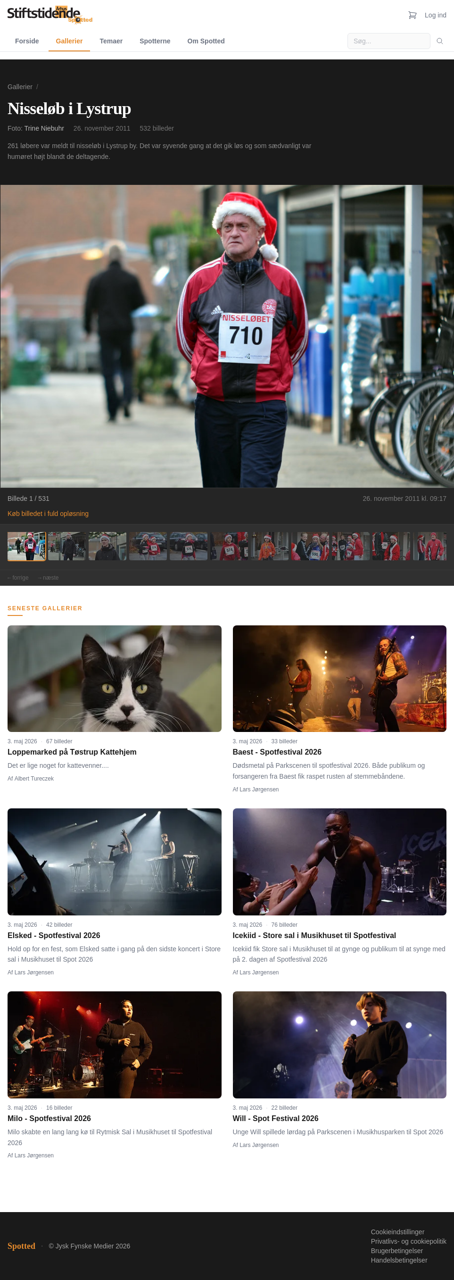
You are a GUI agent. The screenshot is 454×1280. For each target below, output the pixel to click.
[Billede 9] (351, 546)
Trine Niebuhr (44, 128)
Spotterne (155, 41)
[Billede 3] (107, 546)
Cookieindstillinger (398, 1232)
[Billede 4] (148, 546)
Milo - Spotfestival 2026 (49, 1118)
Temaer (111, 41)
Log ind (435, 15)
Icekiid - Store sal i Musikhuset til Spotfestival (314, 935)
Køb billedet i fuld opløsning (48, 513)
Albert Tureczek (34, 778)
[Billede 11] (432, 546)
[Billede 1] (26, 546)
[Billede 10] (391, 546)
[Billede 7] (270, 546)
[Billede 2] (67, 546)
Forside (27, 41)
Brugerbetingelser (397, 1251)
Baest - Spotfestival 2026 (277, 752)
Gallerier (69, 41)
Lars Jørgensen (259, 789)
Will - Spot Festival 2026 (276, 1118)
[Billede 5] (188, 546)
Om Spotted (206, 41)
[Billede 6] (229, 546)
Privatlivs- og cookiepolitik (408, 1241)
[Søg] (439, 41)
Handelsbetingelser (399, 1260)
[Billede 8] (310, 546)
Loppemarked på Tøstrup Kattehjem (72, 752)
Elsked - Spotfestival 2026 (54, 935)
